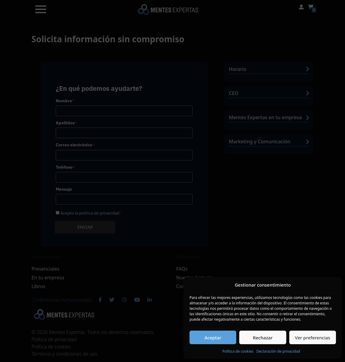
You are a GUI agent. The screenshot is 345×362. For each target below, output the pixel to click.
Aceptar (213, 338)
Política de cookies (237, 351)
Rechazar (263, 338)
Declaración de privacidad (278, 351)
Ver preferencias (312, 338)
